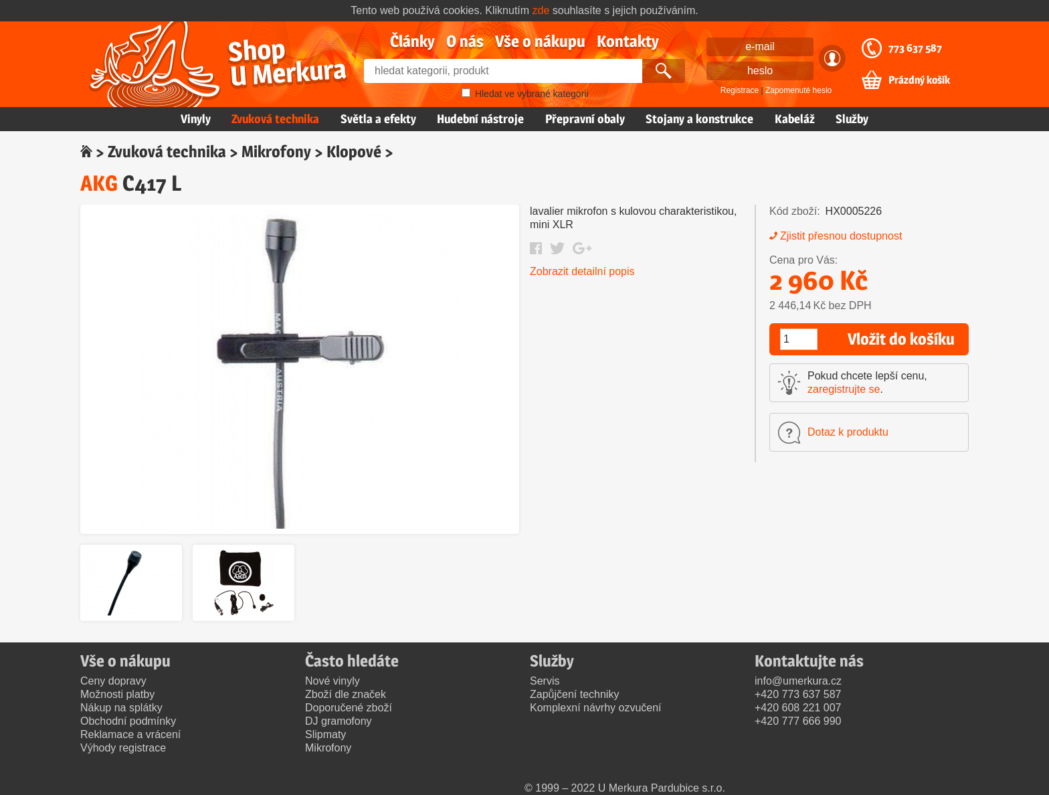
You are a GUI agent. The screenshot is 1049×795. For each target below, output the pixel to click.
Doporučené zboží (348, 707)
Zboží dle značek (345, 694)
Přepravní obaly (585, 119)
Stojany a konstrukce (699, 119)
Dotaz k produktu (847, 432)
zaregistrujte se (843, 389)
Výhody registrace (123, 748)
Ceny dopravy (113, 681)
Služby (852, 119)
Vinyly (196, 119)
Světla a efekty (378, 119)
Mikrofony (276, 151)
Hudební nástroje (480, 119)
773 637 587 (915, 48)
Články (412, 41)
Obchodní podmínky (128, 721)
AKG (99, 183)
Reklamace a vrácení (130, 734)
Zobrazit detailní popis (582, 271)
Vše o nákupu (540, 41)
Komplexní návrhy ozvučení (596, 707)
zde (541, 10)
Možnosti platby (117, 694)
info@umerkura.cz (798, 681)
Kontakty (628, 41)
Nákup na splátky (121, 707)
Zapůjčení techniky (574, 694)
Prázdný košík (919, 80)
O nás (465, 41)
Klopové (353, 151)
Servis (544, 681)
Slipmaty (325, 734)
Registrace (740, 90)
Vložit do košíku (901, 339)
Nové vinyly (332, 681)
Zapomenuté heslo (798, 90)
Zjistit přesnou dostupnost (841, 236)
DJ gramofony (338, 721)
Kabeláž (795, 119)
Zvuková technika (275, 119)
